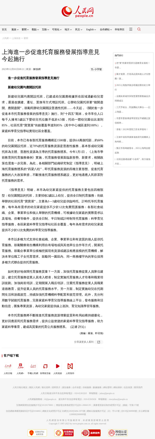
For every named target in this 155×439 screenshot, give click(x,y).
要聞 (26, 38)
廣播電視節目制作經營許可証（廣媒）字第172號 (116, 405)
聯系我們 (138, 387)
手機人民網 (33, 367)
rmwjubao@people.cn (118, 399)
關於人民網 (34, 387)
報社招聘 (46, 387)
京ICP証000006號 (129, 411)
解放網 (37, 69)
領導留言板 (45, 367)
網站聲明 (107, 387)
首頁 (4, 29)
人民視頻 (57, 367)
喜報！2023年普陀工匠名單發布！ (132, 129)
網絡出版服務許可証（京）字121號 (103, 411)
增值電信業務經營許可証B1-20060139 (73, 405)
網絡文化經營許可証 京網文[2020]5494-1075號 (63, 411)
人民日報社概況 (20, 387)
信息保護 (128, 387)
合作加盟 (76, 387)
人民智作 (70, 367)
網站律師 (117, 387)
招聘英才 (56, 387)
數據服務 (97, 387)
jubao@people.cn (107, 393)
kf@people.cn (50, 399)
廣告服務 (66, 387)
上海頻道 (16, 38)
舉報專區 (119, 29)
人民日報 (8, 367)
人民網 (5, 38)
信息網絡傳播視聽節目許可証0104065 (23, 411)
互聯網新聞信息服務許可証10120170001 (34, 405)
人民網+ (20, 367)
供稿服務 (87, 387)
